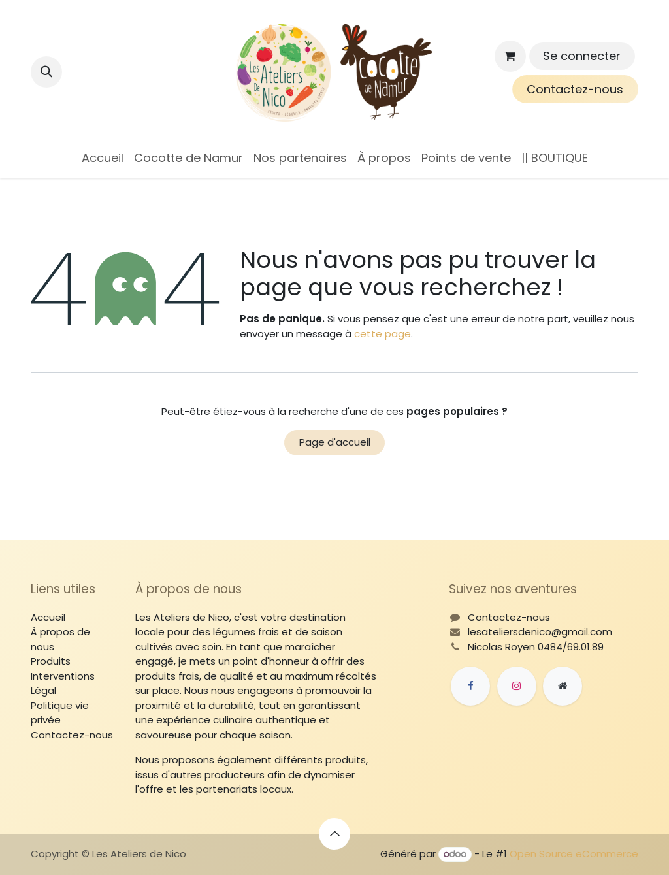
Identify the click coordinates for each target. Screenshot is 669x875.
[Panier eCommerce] (510, 56)
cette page (382, 333)
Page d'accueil (334, 442)
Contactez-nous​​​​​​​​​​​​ (575, 89)
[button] (46, 72)
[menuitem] (102, 158)
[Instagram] (516, 686)
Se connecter (582, 56)
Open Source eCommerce (574, 854)
